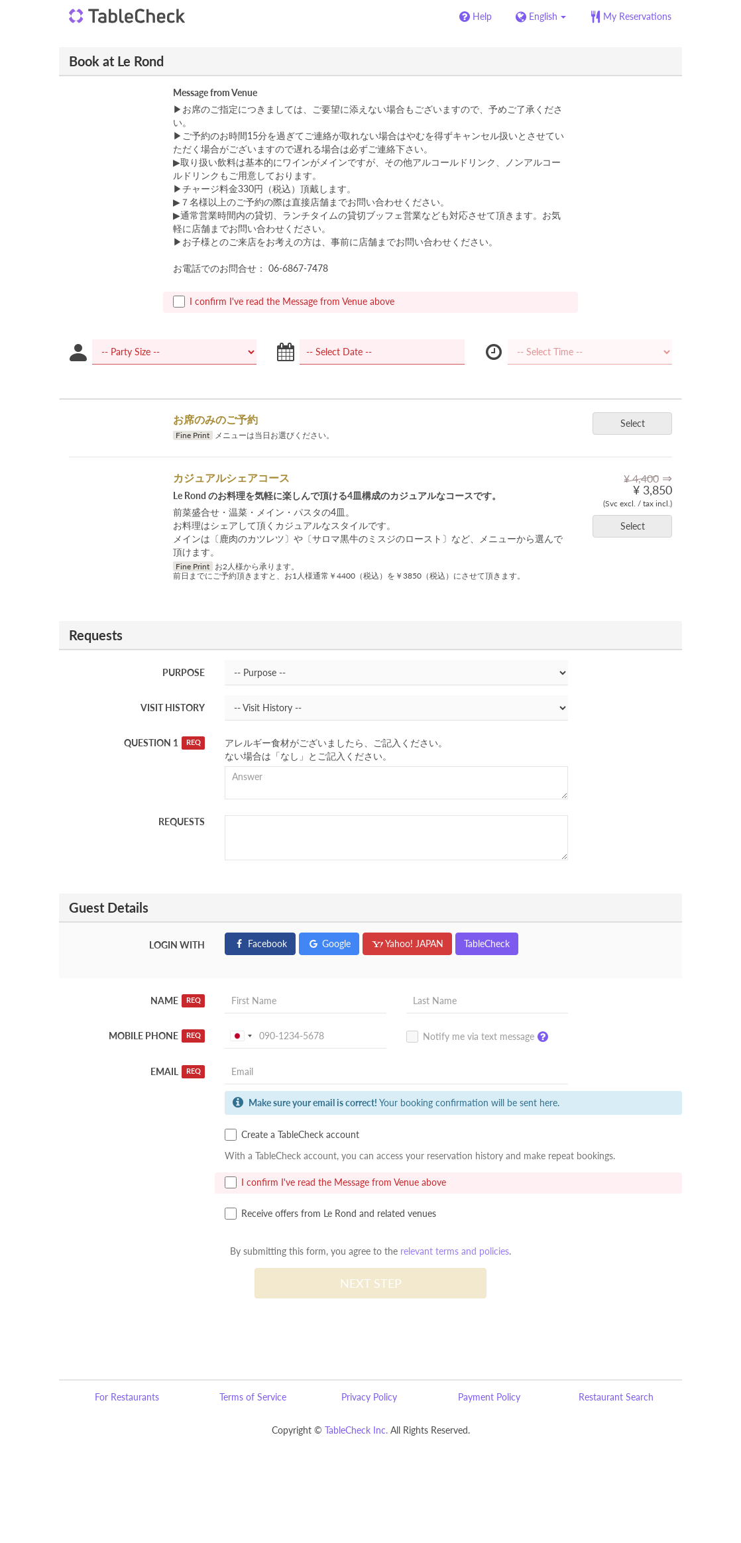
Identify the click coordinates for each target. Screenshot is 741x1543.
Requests (181, 821)
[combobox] (240, 1036)
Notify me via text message (480, 1037)
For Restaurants (127, 1396)
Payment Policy (489, 1396)
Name (177, 1000)
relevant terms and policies (454, 1251)
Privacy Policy (369, 1396)
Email (177, 1071)
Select (637, 423)
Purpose (183, 672)
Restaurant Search (616, 1396)
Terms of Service (252, 1396)
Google (329, 943)
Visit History (173, 707)
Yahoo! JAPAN (407, 943)
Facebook (260, 943)
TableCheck (487, 943)
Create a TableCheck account (292, 1135)
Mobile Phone (157, 1036)
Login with (177, 944)
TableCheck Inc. (356, 1430)
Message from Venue (215, 92)
